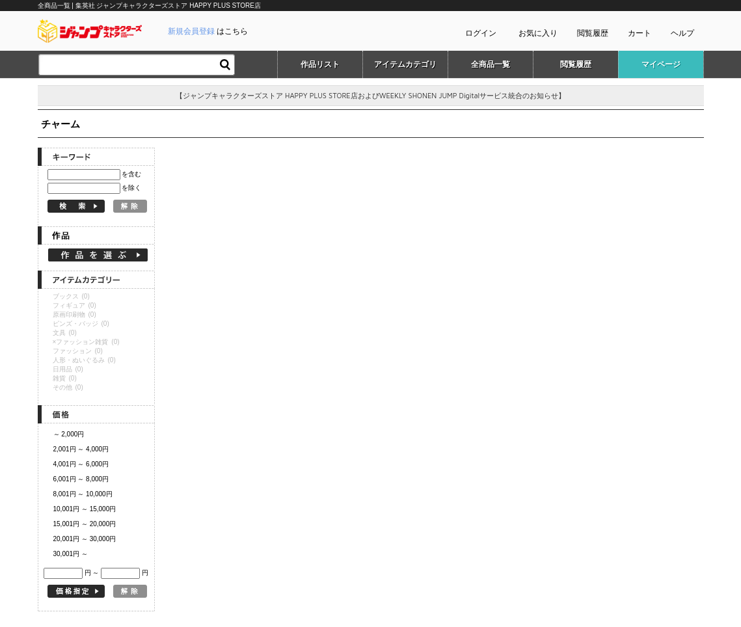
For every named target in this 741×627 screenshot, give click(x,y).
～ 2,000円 (69, 434)
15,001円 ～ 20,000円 (84, 523)
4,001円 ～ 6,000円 (81, 464)
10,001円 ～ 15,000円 (84, 509)
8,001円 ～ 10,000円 (83, 494)
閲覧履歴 (592, 33)
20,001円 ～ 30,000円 (84, 538)
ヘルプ (682, 33)
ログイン (480, 33)
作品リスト (320, 64)
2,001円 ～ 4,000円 (81, 449)
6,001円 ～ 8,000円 (81, 479)
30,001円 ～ (70, 553)
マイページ (660, 64)
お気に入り (538, 33)
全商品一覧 (490, 64)
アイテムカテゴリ (405, 64)
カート (639, 33)
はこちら (208, 31)
